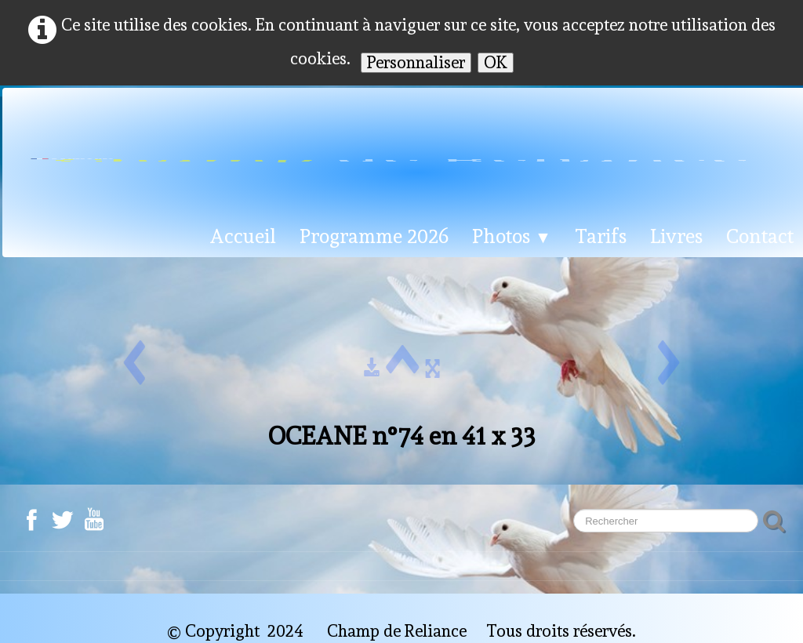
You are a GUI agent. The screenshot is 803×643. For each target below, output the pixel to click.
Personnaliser (416, 62)
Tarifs (601, 236)
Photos (511, 236)
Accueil (242, 236)
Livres (676, 236)
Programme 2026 (374, 236)
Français (74, 182)
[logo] (400, 153)
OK (495, 62)
